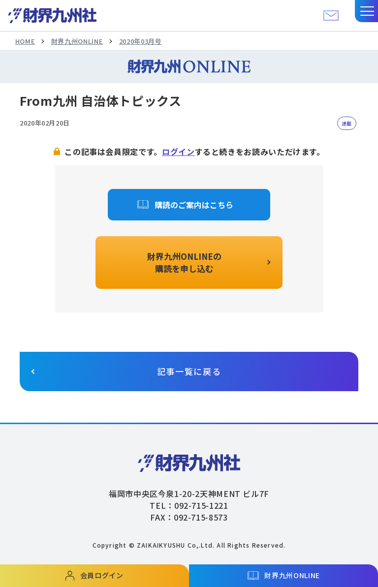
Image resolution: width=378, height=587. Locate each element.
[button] (366, 11)
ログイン (178, 151)
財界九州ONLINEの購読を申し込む (184, 262)
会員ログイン (102, 575)
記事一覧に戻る (189, 371)
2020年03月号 (140, 41)
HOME (25, 41)
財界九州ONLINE (77, 41)
